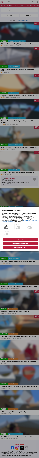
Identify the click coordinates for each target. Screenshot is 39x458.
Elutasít (20, 240)
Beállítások (19, 225)
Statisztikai (30, 225)
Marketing (6, 231)
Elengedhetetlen (8, 225)
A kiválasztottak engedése (20, 243)
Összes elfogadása (20, 247)
